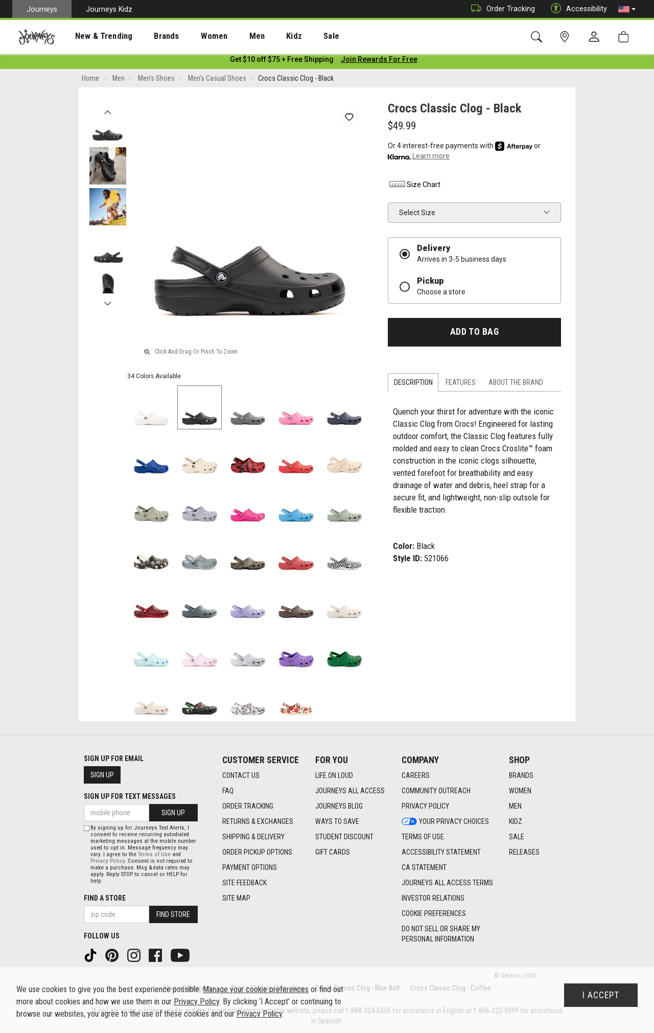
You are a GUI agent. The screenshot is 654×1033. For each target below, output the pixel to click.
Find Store (173, 914)
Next (107, 303)
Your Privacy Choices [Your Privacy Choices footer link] (445, 822)
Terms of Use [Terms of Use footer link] (423, 837)
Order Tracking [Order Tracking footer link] (247, 806)
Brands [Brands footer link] (521, 776)
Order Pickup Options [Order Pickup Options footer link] (257, 852)
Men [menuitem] (230, 36)
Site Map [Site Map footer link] (236, 898)
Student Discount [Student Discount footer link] (344, 837)
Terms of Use (154, 854)
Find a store (105, 898)
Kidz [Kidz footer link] (515, 822)
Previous (107, 111)
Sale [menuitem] (295, 36)
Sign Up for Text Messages (130, 796)
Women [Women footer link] (520, 791)
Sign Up (102, 775)
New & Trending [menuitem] (94, 36)
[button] (627, 9)
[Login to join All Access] (282, 61)
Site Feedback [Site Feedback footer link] (244, 883)
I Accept (600, 995)
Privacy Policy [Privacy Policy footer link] (425, 806)
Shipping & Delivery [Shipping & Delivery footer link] (253, 837)
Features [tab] (461, 384)
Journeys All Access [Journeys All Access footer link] (350, 791)
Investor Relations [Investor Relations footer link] (433, 898)
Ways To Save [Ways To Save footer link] (337, 822)
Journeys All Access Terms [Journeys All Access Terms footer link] (447, 883)
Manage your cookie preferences (256, 989)
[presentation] (94, 36)
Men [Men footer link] (515, 806)
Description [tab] (413, 384)
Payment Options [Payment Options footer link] (249, 868)
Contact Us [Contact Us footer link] (241, 776)
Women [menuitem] (192, 36)
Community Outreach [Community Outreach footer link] (436, 791)
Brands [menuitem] (150, 36)
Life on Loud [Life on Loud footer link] (334, 776)
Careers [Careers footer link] (416, 776)
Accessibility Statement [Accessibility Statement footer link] (441, 852)
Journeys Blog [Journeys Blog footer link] (339, 806)
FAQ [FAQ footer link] (227, 791)
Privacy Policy (107, 861)
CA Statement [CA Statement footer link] (424, 868)
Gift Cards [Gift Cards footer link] (332, 852)
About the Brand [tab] (515, 384)
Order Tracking (500, 9)
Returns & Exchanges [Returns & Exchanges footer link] (257, 822)
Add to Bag (474, 334)
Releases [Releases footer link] (524, 852)
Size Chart (414, 186)
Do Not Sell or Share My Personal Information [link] (441, 934)
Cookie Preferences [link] (434, 914)
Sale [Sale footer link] (516, 837)
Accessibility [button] (576, 9)
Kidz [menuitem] (263, 36)
